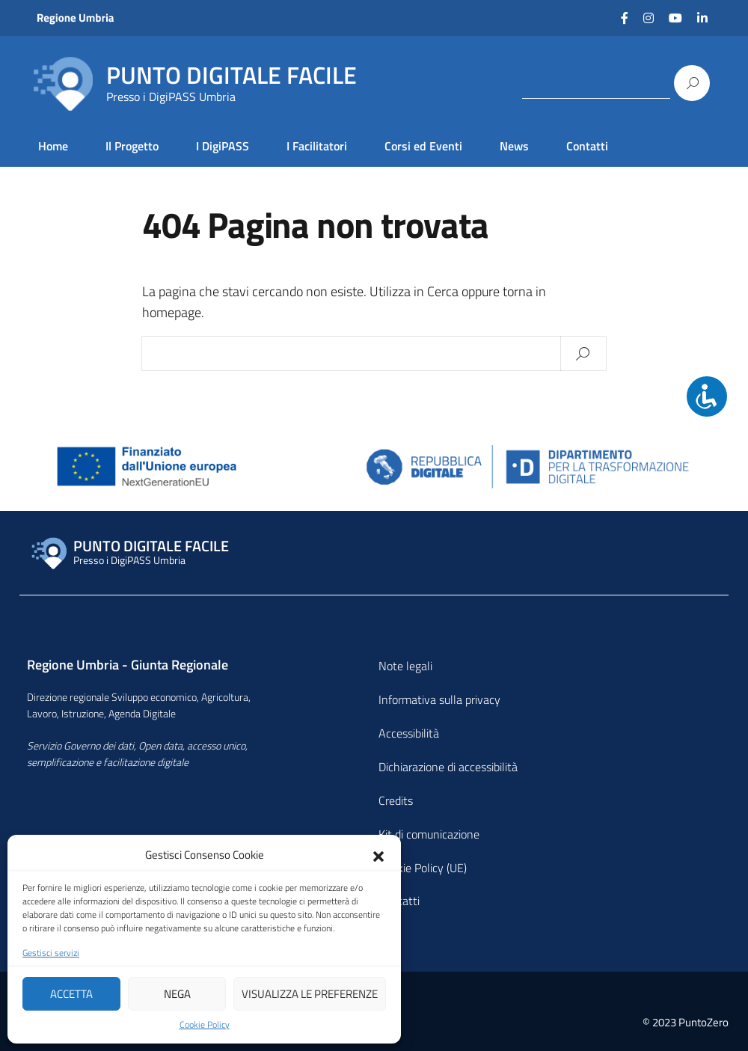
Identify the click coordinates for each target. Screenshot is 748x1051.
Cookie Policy (205, 1025)
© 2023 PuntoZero (686, 1022)
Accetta (71, 993)
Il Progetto (132, 146)
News (514, 146)
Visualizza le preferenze (310, 993)
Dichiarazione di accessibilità (448, 767)
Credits (395, 800)
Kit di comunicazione (428, 834)
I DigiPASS (222, 146)
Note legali (405, 666)
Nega (177, 993)
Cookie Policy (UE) (422, 868)
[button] (378, 855)
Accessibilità (408, 733)
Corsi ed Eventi (423, 146)
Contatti (587, 146)
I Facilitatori (316, 146)
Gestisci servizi (50, 953)
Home (53, 146)
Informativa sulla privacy (439, 699)
